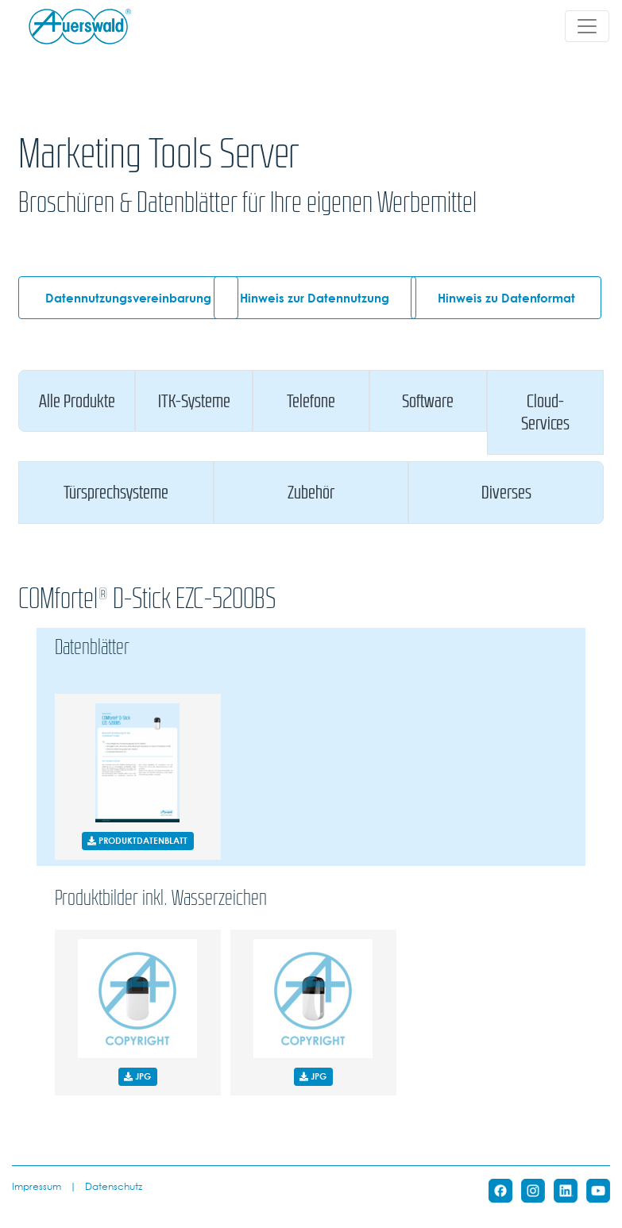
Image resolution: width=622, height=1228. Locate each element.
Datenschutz (113, 1186)
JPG (137, 1076)
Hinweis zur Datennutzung (314, 297)
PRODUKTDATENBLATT (137, 840)
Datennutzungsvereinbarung (128, 297)
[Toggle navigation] (587, 26)
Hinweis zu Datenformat (506, 297)
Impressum (36, 1186)
